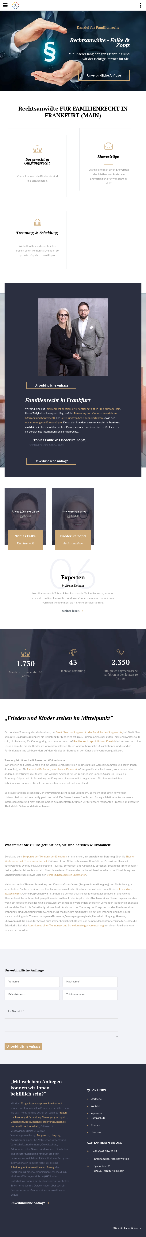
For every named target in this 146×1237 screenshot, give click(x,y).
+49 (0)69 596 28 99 (27, 511)
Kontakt (95, 1106)
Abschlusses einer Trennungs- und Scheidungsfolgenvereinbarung (66, 925)
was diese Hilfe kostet (64, 769)
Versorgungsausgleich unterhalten (66, 874)
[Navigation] (5, 5)
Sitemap (95, 1125)
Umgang (55, 1135)
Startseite (96, 1098)
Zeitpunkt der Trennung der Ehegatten (45, 856)
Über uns (95, 1132)
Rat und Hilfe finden (38, 769)
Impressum (96, 1113)
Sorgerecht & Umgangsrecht (37, 161)
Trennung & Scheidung (37, 233)
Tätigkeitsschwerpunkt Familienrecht (42, 1103)
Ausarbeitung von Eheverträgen (43, 422)
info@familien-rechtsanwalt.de (111, 1158)
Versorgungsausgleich (54, 1117)
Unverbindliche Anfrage (104, 75)
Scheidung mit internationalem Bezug (32, 1167)
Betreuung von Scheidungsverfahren (81, 417)
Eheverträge (108, 156)
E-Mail (27, 516)
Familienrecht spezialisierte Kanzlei (94, 741)
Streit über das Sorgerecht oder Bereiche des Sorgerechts (89, 732)
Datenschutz (97, 1117)
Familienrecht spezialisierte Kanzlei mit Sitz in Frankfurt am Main (82, 408)
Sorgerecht (43, 1135)
